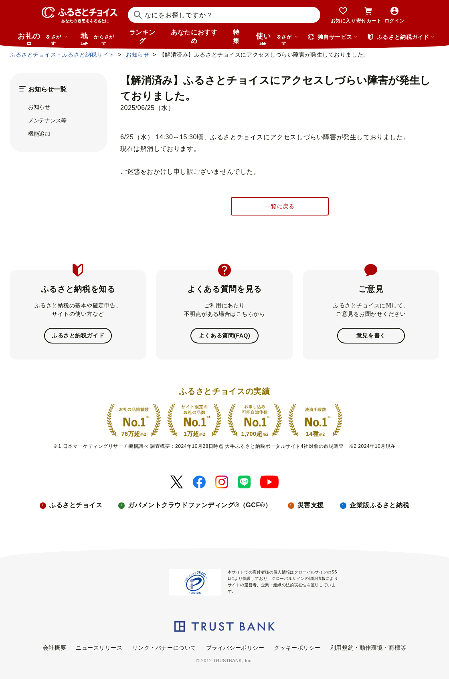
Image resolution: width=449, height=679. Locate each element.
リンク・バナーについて (164, 647)
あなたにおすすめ (194, 36)
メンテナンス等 (47, 120)
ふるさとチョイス (75, 505)
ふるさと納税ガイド (78, 335)
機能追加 (39, 133)
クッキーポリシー (297, 647)
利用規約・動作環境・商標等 (368, 647)
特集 (236, 36)
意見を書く (371, 335)
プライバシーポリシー (235, 647)
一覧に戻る (280, 206)
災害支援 (310, 505)
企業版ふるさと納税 (379, 505)
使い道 (277, 38)
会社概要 (54, 647)
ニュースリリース (99, 647)
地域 (98, 38)
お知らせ (39, 107)
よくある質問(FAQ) (224, 335)
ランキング (142, 36)
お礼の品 (42, 38)
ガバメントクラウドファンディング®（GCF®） (199, 505)
